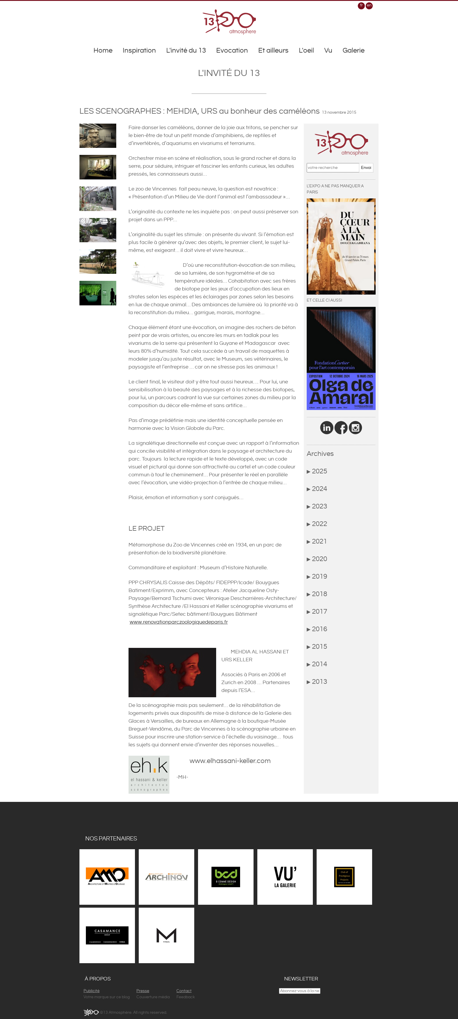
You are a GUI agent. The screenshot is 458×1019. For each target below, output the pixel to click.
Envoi (366, 168)
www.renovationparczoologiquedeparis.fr (179, 622)
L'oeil (306, 50)
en (369, 5)
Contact (184, 991)
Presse (142, 991)
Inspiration (139, 50)
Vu (328, 50)
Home (102, 50)
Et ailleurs (273, 50)
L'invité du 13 (186, 50)
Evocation (232, 50)
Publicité (92, 991)
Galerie (354, 50)
